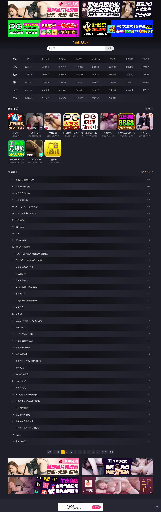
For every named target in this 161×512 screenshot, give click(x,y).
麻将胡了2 (96, 59)
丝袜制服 (112, 67)
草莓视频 (62, 98)
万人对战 (62, 59)
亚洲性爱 (29, 74)
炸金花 (112, 59)
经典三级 (112, 74)
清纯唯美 (112, 82)
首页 (49, 452)
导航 (15, 97)
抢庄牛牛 (145, 59)
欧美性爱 (79, 74)
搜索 (109, 48)
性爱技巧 (145, 90)
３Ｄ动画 (79, 67)
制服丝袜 (95, 74)
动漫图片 (79, 82)
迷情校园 (95, 90)
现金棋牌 (129, 59)
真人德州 (45, 59)
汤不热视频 (79, 98)
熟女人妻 (95, 67)
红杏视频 (95, 98)
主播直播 (129, 67)
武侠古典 (79, 90)
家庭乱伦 (45, 90)
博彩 (15, 58)
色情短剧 (112, 98)
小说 (15, 90)
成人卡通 (62, 74)
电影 (15, 74)
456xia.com (81, 42)
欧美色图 (62, 82)
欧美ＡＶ (62, 67)
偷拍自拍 (45, 74)
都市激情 (29, 90)
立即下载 (96, 507)
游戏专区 (79, 59)
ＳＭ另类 (145, 67)
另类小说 (112, 90)
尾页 (111, 452)
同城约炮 (29, 98)
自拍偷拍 (45, 67)
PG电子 (29, 59)
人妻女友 (62, 90)
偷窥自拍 (29, 82)
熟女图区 (129, 82)
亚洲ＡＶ (29, 67)
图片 (15, 82)
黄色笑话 (129, 90)
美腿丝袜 (95, 82)
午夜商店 (45, 98)
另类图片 (145, 82)
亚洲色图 (45, 82)
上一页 (56, 452)
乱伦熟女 (129, 74)
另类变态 (145, 74)
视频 (15, 66)
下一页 (104, 452)
